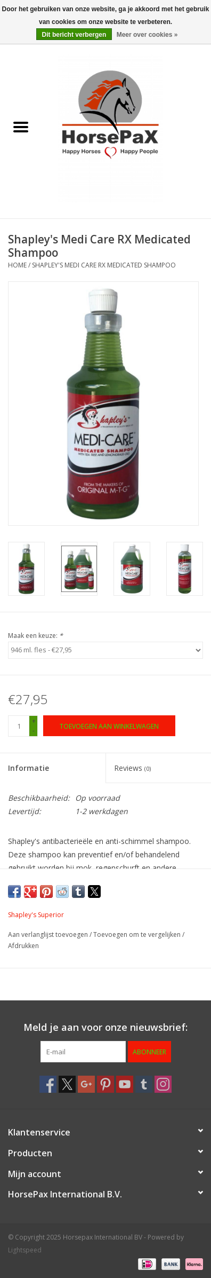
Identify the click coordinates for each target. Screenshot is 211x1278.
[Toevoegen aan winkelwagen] (109, 725)
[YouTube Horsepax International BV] (124, 1084)
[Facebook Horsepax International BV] (47, 1084)
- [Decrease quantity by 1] (34, 730)
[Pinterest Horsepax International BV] (105, 1084)
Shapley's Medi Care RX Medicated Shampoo (104, 265)
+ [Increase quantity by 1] (34, 720)
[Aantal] (18, 726)
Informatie (28, 768)
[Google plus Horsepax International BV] (86, 1084)
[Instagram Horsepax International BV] (163, 1084)
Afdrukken (23, 945)
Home (17, 265)
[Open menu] (21, 126)
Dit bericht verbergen (74, 34)
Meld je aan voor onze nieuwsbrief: (105, 1027)
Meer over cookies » (147, 34)
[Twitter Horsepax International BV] (67, 1084)
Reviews (132, 768)
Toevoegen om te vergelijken (137, 934)
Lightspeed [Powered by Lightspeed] (25, 1250)
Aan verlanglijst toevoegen (49, 934)
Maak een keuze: (35, 635)
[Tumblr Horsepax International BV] (143, 1084)
